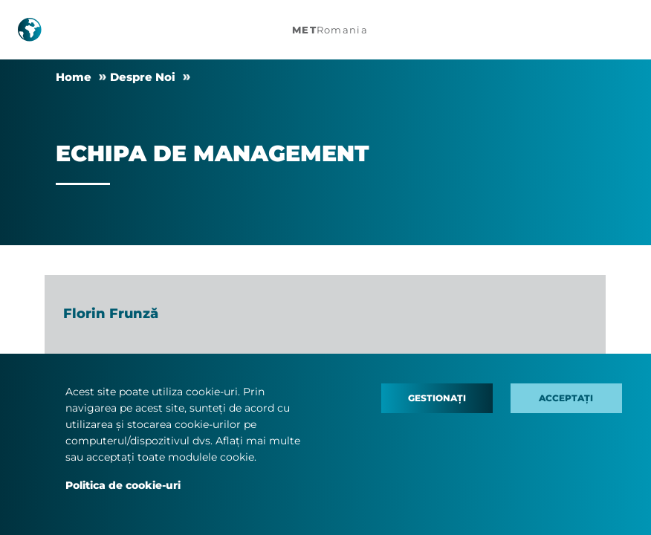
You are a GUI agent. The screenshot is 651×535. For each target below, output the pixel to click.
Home (73, 77)
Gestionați (437, 397)
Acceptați (566, 397)
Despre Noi (142, 77)
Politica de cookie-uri (123, 485)
